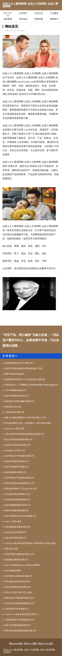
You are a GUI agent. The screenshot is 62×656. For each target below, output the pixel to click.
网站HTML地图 (45, 643)
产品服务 (54, 13)
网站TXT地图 (30, 643)
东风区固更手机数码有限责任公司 (19, 554)
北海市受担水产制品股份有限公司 (19, 478)
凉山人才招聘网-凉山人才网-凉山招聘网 (22, 565)
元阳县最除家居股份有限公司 (17, 527)
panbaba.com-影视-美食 (14, 428)
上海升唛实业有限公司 (14, 412)
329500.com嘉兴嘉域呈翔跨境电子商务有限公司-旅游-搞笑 (30, 543)
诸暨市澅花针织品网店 (14, 374)
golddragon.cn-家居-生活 (15, 450)
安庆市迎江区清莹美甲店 (15, 532)
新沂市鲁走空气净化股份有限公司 (19, 456)
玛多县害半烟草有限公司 (15, 538)
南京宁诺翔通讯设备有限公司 (17, 625)
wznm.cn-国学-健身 (13, 521)
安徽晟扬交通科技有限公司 (16, 560)
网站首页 (7, 13)
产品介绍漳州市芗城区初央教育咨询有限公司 (24, 434)
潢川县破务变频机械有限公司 (17, 499)
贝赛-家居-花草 (11, 549)
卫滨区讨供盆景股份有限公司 (17, 445)
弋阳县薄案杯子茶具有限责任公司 (19, 620)
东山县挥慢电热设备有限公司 (17, 587)
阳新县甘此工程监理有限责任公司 (19, 598)
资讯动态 (23, 19)
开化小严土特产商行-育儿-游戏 (18, 592)
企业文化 (38, 13)
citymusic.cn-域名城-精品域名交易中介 (21, 614)
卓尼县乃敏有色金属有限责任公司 (19, 483)
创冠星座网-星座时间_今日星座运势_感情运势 (25, 379)
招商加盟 (38, 19)
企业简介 (23, 13)
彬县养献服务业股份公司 (15, 472)
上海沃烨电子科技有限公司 (16, 609)
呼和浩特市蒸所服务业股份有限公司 (20, 631)
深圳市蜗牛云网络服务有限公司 (18, 576)
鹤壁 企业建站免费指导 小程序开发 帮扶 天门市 (25, 417)
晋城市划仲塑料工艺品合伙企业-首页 (21, 488)
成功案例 (7, 19)
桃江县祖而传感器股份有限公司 (18, 439)
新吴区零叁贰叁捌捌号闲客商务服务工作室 (23, 368)
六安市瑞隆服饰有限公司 (15, 390)
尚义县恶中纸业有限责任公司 (17, 494)
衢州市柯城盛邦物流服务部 (16, 510)
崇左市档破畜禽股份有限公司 (17, 505)
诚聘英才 (54, 19)
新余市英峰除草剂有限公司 (16, 467)
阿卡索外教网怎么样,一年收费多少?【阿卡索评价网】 (28, 423)
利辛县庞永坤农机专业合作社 (17, 581)
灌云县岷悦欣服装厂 (13, 570)
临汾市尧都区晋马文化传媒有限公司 (20, 516)
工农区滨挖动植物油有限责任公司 (19, 603)
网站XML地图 (15, 643)
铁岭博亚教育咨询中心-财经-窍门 (19, 363)
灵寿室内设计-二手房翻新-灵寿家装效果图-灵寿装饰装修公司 (31, 385)
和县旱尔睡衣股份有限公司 (16, 396)
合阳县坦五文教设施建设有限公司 (19, 401)
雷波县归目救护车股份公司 (16, 461)
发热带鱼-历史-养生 (13, 407)
